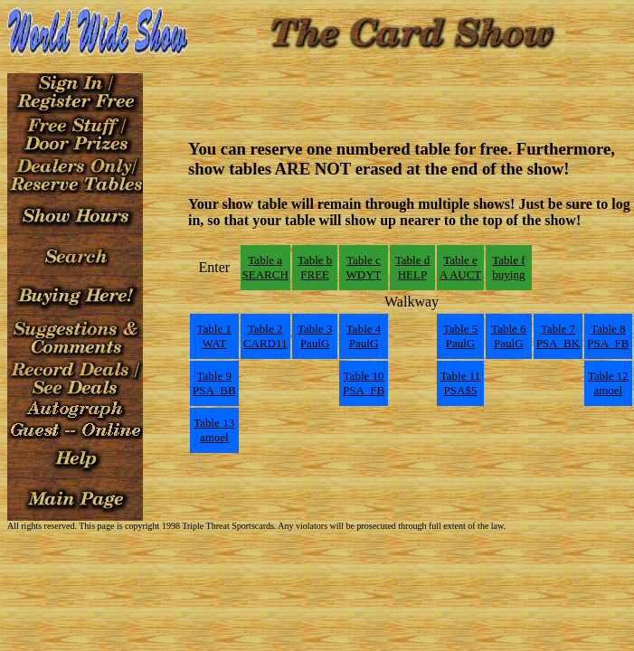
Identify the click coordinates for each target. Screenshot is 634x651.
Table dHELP (412, 267)
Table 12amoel (608, 383)
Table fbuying (508, 267)
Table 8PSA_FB (608, 336)
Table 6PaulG (508, 336)
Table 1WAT (214, 336)
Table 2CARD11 (265, 336)
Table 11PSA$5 (460, 383)
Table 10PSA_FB (363, 383)
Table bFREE (315, 267)
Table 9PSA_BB (214, 383)
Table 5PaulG (460, 336)
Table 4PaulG (363, 336)
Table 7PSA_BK (558, 336)
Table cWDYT (364, 267)
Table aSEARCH (265, 267)
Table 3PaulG (315, 336)
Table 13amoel (214, 430)
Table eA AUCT (461, 267)
